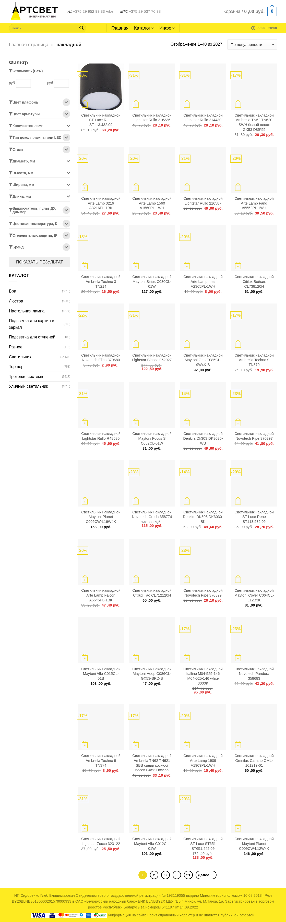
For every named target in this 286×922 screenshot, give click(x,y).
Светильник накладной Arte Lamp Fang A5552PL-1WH (253, 203)
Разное (15, 347)
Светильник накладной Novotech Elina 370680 (100, 357)
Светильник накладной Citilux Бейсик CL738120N (253, 281)
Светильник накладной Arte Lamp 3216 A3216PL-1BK (100, 203)
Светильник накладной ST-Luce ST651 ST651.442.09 (202, 843)
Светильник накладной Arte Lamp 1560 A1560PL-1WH (151, 203)
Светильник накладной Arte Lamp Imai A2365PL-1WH (202, 281)
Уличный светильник (28, 386)
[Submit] (81, 28)
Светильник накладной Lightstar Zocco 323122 (100, 841)
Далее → (206, 875)
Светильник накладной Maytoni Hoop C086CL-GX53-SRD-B (151, 673)
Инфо (167, 28)
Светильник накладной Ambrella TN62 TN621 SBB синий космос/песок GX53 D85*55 (151, 763)
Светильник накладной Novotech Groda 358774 (152, 514)
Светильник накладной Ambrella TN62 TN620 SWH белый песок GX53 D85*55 (253, 122)
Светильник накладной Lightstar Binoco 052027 (152, 357)
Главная (119, 28)
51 (188, 875)
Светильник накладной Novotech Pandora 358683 (253, 673)
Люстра (16, 301)
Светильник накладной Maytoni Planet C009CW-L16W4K (100, 517)
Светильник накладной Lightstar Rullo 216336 (151, 117)
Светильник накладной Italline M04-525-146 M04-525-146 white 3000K (202, 676)
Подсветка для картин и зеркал (31, 324)
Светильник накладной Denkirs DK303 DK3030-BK (203, 517)
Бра (12, 291)
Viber (110, 11)
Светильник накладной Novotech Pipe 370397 (253, 436)
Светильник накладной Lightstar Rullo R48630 (100, 436)
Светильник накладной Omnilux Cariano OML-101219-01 (253, 760)
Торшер (16, 366)
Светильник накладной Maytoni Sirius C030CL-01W (151, 281)
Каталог (144, 28)
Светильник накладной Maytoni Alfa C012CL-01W (151, 843)
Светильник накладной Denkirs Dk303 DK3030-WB (203, 438)
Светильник (20, 357)
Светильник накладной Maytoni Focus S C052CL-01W (151, 438)
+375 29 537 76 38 (145, 11)
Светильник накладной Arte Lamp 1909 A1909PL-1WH (202, 760)
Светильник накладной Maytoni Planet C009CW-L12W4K (253, 843)
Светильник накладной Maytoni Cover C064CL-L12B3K (254, 595)
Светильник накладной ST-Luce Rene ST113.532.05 (253, 517)
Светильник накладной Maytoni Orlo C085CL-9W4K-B (202, 360)
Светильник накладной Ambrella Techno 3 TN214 (100, 281)
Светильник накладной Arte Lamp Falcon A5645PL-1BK (100, 595)
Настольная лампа (26, 311)
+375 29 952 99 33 (89, 11)
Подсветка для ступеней (32, 337)
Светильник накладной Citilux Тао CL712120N (151, 592)
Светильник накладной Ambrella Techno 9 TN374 (100, 760)
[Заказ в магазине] (252, 44)
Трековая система (26, 376)
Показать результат (39, 262)
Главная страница (28, 44)
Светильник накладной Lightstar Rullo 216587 (202, 200)
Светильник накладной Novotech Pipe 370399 (202, 592)
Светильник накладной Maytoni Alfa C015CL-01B (100, 673)
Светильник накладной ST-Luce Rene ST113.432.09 (100, 120)
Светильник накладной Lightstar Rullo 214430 (202, 117)
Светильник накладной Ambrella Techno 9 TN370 (253, 360)
